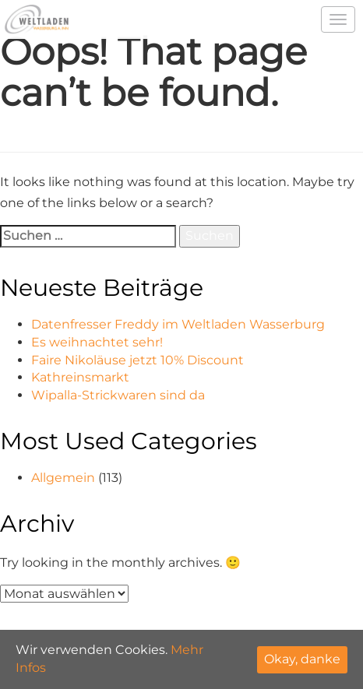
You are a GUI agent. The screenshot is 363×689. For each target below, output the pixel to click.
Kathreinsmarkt (80, 377)
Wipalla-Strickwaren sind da (118, 395)
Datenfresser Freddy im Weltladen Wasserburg (178, 324)
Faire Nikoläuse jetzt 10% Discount (137, 360)
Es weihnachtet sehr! (97, 342)
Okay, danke (302, 659)
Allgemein (63, 477)
